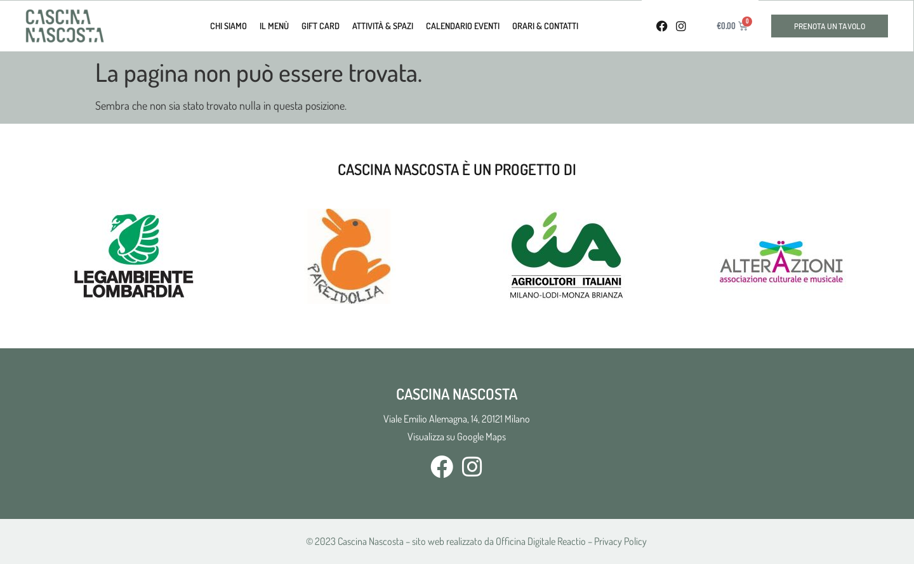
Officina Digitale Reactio (541, 541)
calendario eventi (463, 25)
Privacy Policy (620, 541)
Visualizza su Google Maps (456, 436)
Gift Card (320, 25)
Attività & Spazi (382, 25)
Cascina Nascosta (371, 541)
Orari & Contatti (545, 25)
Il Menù (274, 25)
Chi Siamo (228, 25)
